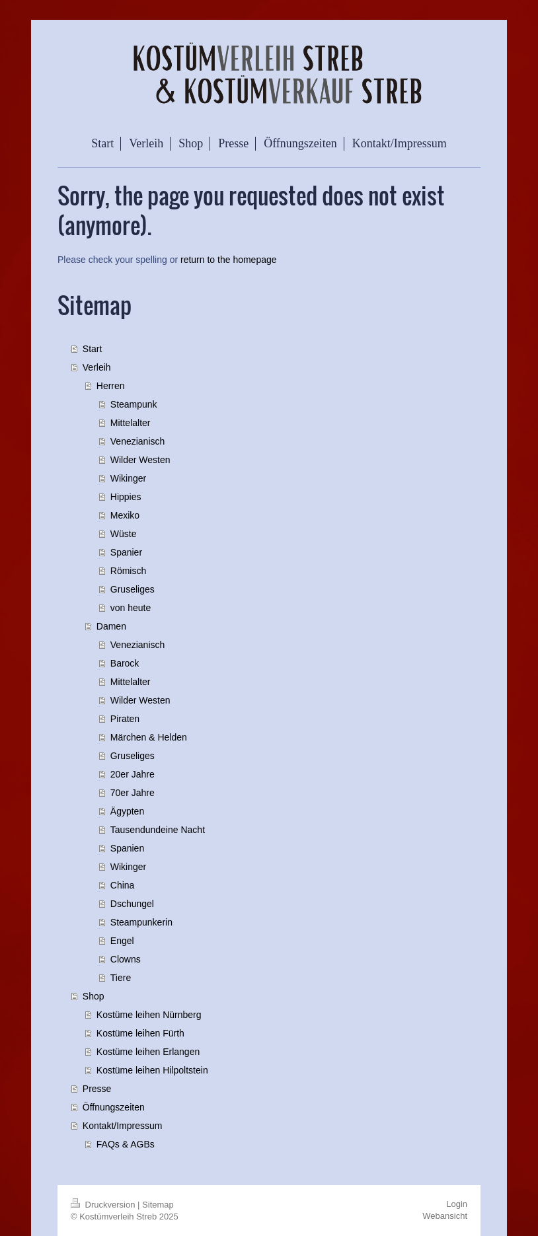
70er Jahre (132, 792)
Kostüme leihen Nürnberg (149, 1014)
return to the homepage (228, 259)
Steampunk (133, 404)
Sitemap (158, 1205)
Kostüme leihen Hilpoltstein (152, 1070)
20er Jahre (132, 774)
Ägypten (127, 811)
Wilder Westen (140, 459)
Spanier (126, 552)
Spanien (127, 848)
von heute (130, 607)
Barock (124, 663)
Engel (122, 940)
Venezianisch (137, 441)
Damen (111, 626)
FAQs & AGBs (125, 1144)
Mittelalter (130, 423)
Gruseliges (132, 589)
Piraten (124, 718)
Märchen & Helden (148, 737)
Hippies (125, 496)
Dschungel (132, 903)
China (122, 885)
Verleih (97, 367)
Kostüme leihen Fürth (140, 1033)
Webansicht (444, 1216)
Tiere (120, 977)
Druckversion (104, 1205)
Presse (97, 1088)
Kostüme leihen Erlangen (148, 1051)
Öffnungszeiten (114, 1107)
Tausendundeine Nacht (157, 829)
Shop (93, 996)
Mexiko (124, 515)
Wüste (123, 533)
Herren (110, 386)
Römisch (128, 570)
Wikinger (128, 478)
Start (92, 349)
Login (456, 1204)
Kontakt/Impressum (123, 1125)
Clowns (125, 959)
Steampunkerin (141, 922)
